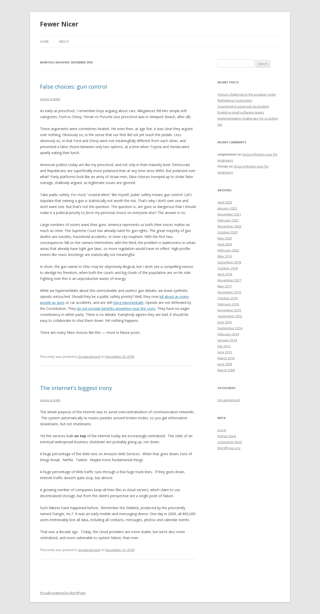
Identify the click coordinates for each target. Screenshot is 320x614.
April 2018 (225, 274)
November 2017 (229, 280)
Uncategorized (89, 356)
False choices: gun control (73, 86)
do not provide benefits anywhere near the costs (116, 308)
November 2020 (229, 226)
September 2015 (230, 316)
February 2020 (228, 250)
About (64, 41)
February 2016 (228, 304)
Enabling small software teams (241, 112)
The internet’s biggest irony (76, 388)
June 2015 (225, 322)
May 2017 (225, 286)
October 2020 (228, 232)
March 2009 (226, 370)
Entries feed (227, 436)
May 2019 (225, 256)
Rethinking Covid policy (235, 100)
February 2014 (228, 334)
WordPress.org (229, 448)
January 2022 (227, 208)
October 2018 (228, 268)
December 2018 (229, 262)
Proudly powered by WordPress (63, 593)
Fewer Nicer (59, 23)
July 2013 (224, 346)
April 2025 (225, 202)
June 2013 (225, 352)
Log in (222, 430)
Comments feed (230, 442)
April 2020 (225, 244)
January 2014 (227, 340)
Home (44, 41)
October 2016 (228, 298)
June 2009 (225, 364)
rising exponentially (128, 302)
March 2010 (226, 358)
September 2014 (230, 328)
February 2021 (228, 220)
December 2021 (229, 214)
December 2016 (229, 292)
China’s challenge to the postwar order (247, 94)
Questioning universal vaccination (243, 106)
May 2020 (225, 238)
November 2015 (229, 310)
